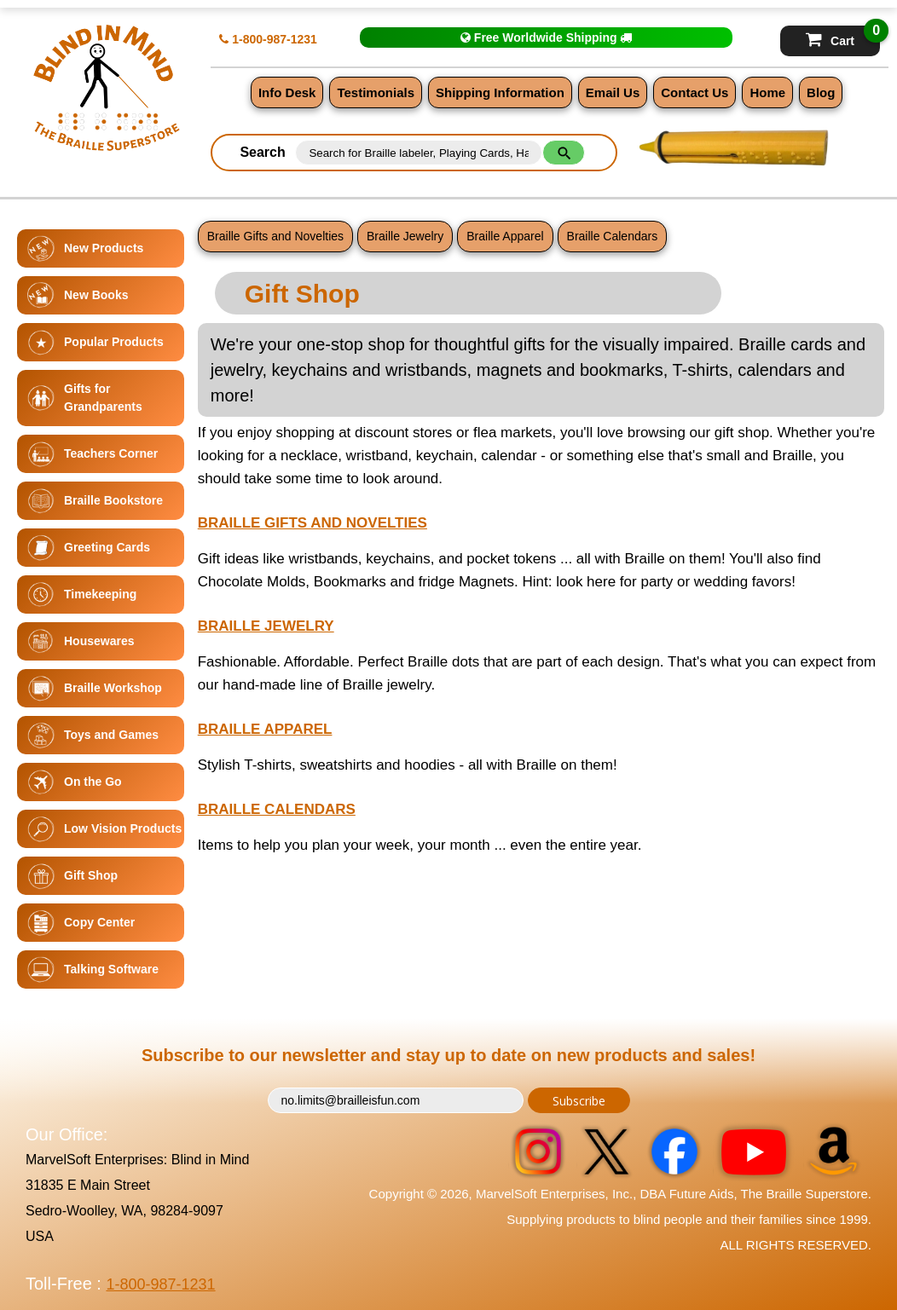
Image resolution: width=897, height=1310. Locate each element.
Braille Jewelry (405, 236)
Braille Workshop (113, 688)
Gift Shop (91, 875)
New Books (96, 295)
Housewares (99, 641)
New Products (103, 248)
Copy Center (99, 922)
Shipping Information (500, 92)
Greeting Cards (107, 547)
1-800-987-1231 (268, 39)
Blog (821, 92)
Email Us (612, 92)
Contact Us (694, 92)
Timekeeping (100, 594)
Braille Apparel (504, 236)
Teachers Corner (111, 453)
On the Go (93, 781)
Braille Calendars (612, 236)
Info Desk (287, 92)
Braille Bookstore (113, 500)
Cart (843, 37)
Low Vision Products (123, 828)
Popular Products (114, 342)
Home (767, 92)
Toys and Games (111, 735)
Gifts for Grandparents (103, 397)
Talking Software (111, 969)
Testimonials (375, 92)
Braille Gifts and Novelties (275, 236)
